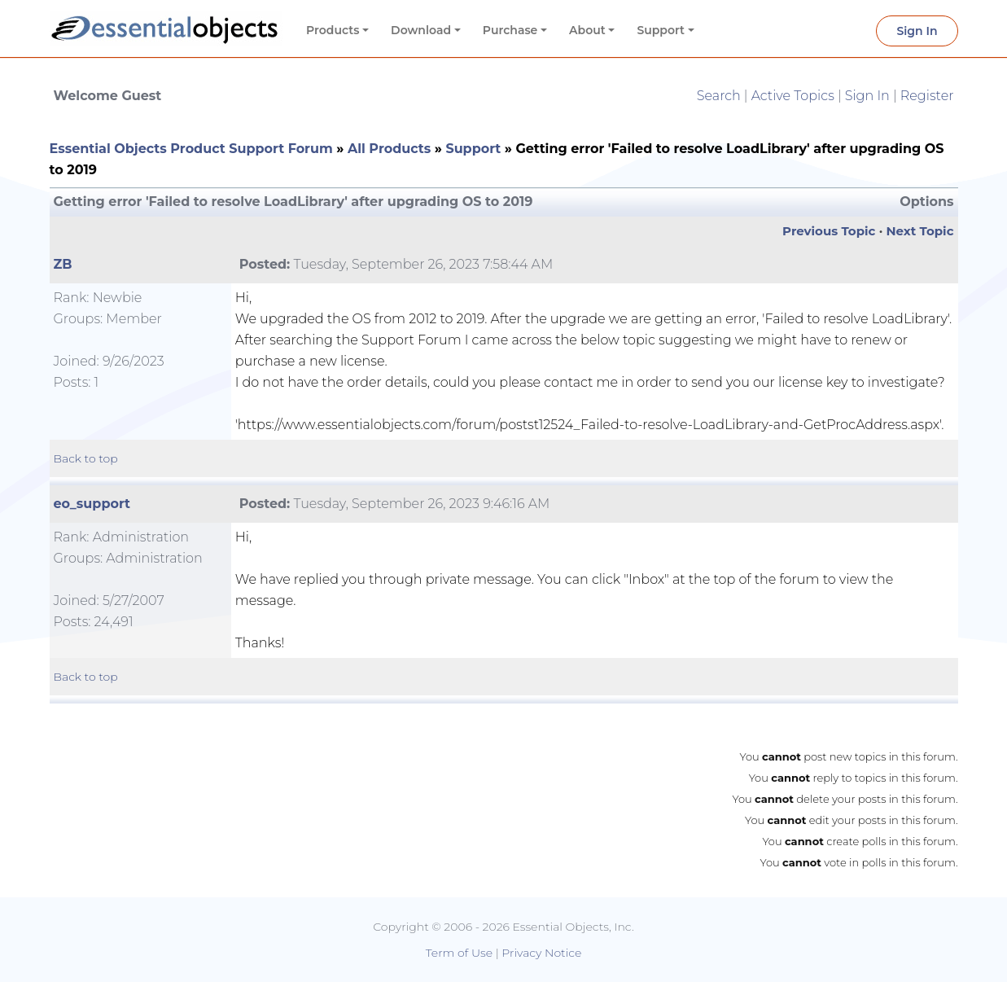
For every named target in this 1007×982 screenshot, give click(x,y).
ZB (63, 264)
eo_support (92, 503)
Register (927, 95)
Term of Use (459, 952)
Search (719, 95)
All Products (389, 148)
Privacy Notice (541, 952)
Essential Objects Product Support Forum (191, 148)
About (587, 30)
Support (661, 30)
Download (421, 30)
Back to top (86, 458)
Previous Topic (828, 231)
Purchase (510, 30)
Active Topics (792, 95)
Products (332, 30)
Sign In (916, 31)
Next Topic (919, 231)
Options (926, 201)
